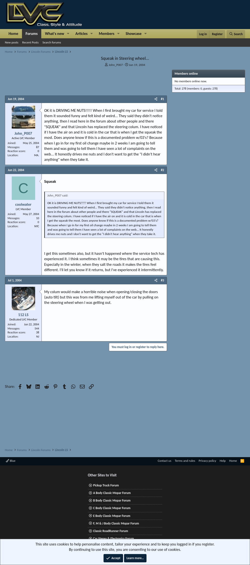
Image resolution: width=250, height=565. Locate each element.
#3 (162, 280)
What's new (54, 33)
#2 (162, 170)
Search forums (51, 42)
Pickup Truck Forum (106, 485)
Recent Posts (30, 42)
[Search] (236, 34)
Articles (81, 33)
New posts (11, 42)
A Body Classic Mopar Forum (112, 493)
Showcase (133, 33)
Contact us (164, 460)
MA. (36, 155)
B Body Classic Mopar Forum (111, 500)
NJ (37, 336)
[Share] (156, 99)
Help (223, 460)
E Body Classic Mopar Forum (111, 516)
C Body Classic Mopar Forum (111, 508)
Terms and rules (185, 460)
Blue (10, 460)
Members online (186, 74)
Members (107, 33)
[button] (68, 33)
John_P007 (116, 65)
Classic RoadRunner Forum (110, 531)
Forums (32, 33)
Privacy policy (207, 460)
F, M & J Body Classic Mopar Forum (116, 523)
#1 (162, 99)
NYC (36, 226)
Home (13, 33)
